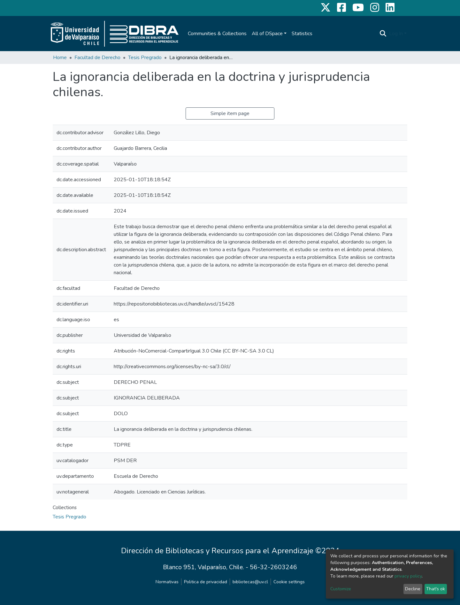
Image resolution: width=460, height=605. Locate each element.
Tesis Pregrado (145, 57)
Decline (412, 589)
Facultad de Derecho (97, 57)
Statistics (302, 33)
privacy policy (408, 576)
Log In (396, 33)
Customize (340, 589)
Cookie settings (289, 582)
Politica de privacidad (205, 582)
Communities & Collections (217, 33)
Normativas (167, 582)
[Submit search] (383, 33)
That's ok (435, 589)
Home (60, 57)
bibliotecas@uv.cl (250, 582)
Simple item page (230, 113)
